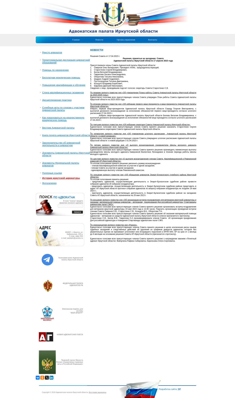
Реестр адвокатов (52, 52)
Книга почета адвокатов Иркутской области (66, 135)
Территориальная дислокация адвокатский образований (66, 61)
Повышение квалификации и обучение (63, 85)
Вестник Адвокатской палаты (58, 127)
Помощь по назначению (55, 70)
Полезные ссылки (52, 173)
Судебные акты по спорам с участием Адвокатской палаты (63, 108)
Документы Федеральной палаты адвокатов (60, 164)
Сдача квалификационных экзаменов (63, 92)
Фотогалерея (49, 183)
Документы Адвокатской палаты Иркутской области (66, 154)
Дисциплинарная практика (57, 100)
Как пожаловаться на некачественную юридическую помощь (63, 119)
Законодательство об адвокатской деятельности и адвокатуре (61, 144)
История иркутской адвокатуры (61, 178)
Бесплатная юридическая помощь (61, 77)
